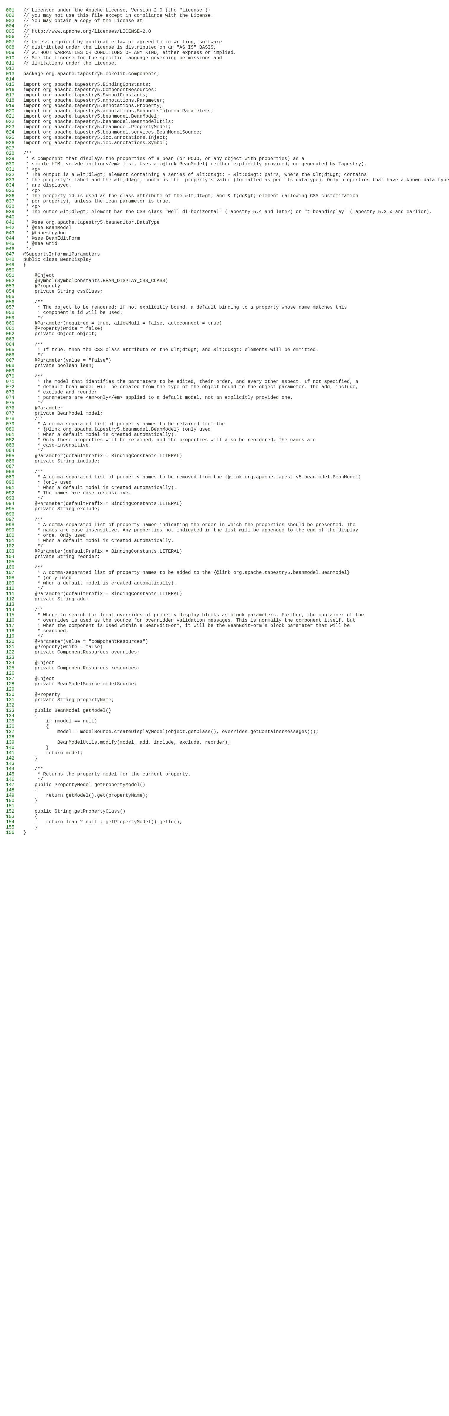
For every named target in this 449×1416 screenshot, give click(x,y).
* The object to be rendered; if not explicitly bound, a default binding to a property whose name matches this (185, 374)
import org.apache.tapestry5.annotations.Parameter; (94, 121)
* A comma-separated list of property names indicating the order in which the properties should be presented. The (189, 640)
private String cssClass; (63, 354)
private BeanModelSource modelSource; (80, 834)
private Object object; (60, 406)
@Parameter (43, 497)
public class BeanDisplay (57, 315)
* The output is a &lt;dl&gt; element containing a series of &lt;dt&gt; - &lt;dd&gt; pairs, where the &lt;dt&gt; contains (195, 212)
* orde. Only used (54, 653)
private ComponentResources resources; (81, 815)
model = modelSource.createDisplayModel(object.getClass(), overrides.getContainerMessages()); (170, 893)
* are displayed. (47, 225)
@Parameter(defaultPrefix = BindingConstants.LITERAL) (102, 555)
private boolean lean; (58, 445)
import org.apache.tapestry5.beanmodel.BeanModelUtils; (98, 147)
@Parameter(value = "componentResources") (85, 782)
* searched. (46, 769)
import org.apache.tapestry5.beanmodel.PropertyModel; (97, 153)
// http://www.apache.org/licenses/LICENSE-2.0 (87, 37)
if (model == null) (60, 880)
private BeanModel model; (63, 503)
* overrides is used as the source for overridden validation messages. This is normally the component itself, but (189, 756)
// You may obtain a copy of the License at (82, 24)
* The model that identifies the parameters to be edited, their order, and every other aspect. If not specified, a (190, 465)
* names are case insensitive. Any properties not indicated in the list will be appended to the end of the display (190, 646)
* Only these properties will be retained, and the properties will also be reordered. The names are (169, 536)
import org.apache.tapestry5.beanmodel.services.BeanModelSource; (112, 160)
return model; (53, 919)
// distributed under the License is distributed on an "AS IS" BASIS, (119, 56)
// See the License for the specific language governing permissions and (122, 69)
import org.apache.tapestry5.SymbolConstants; (85, 114)
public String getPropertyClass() (74, 990)
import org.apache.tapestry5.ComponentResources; (90, 108)
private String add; (55, 730)
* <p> (31, 205)
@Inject (39, 335)
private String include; (61, 562)
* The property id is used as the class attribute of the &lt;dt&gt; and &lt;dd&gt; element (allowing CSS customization (190, 238)
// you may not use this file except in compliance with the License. (118, 17)
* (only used (47, 588)
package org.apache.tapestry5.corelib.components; (91, 88)
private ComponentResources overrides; (81, 795)
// (26, 30)
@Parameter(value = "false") (67, 439)
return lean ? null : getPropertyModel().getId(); (102, 1003)
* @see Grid (40, 296)
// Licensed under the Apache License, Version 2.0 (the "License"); (116, 11)
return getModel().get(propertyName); (85, 970)
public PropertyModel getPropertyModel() (84, 957)
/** (27, 186)
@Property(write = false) (63, 400)
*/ (27, 302)
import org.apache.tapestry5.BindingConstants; (87, 101)
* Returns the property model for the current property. (107, 944)
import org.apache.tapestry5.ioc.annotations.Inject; (95, 166)
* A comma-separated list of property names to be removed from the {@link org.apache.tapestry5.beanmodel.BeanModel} (192, 581)
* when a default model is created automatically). (100, 529)
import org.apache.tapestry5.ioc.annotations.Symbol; (95, 173)
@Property (41, 348)
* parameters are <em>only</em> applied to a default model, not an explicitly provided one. (158, 484)
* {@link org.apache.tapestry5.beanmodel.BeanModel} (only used (116, 523)
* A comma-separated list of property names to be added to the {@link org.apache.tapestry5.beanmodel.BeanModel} (186, 698)
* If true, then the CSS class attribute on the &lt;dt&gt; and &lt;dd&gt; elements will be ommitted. (170, 426)
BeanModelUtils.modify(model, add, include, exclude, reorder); (127, 906)
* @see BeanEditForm (51, 290)
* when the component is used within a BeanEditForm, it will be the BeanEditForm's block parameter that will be (186, 763)
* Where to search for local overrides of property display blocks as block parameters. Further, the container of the (193, 750)
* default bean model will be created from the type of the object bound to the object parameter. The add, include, (190, 471)
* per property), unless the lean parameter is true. (97, 244)
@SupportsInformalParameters (61, 309)
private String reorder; (61, 679)
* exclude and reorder (60, 478)
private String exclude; (61, 620)
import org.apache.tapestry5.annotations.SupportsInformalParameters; (118, 134)
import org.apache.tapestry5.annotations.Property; (92, 127)
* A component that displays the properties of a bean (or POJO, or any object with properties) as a (163, 192)
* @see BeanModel (47, 277)
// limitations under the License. (70, 76)
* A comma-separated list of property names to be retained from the (124, 516)
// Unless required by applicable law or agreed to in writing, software (122, 50)
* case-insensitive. (57, 542)
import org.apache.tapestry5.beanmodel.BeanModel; (91, 140)
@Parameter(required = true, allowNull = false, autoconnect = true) (122, 393)
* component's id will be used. (73, 380)
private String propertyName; (68, 854)
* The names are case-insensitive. (77, 601)
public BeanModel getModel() (67, 867)
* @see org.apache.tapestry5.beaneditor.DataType (91, 270)
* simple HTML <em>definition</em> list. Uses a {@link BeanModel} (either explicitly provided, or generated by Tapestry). (195, 199)
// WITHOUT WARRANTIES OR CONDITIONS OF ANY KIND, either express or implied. (129, 63)
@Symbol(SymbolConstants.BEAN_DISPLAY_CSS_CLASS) (95, 341)
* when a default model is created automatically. (98, 659)
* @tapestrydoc (44, 283)
